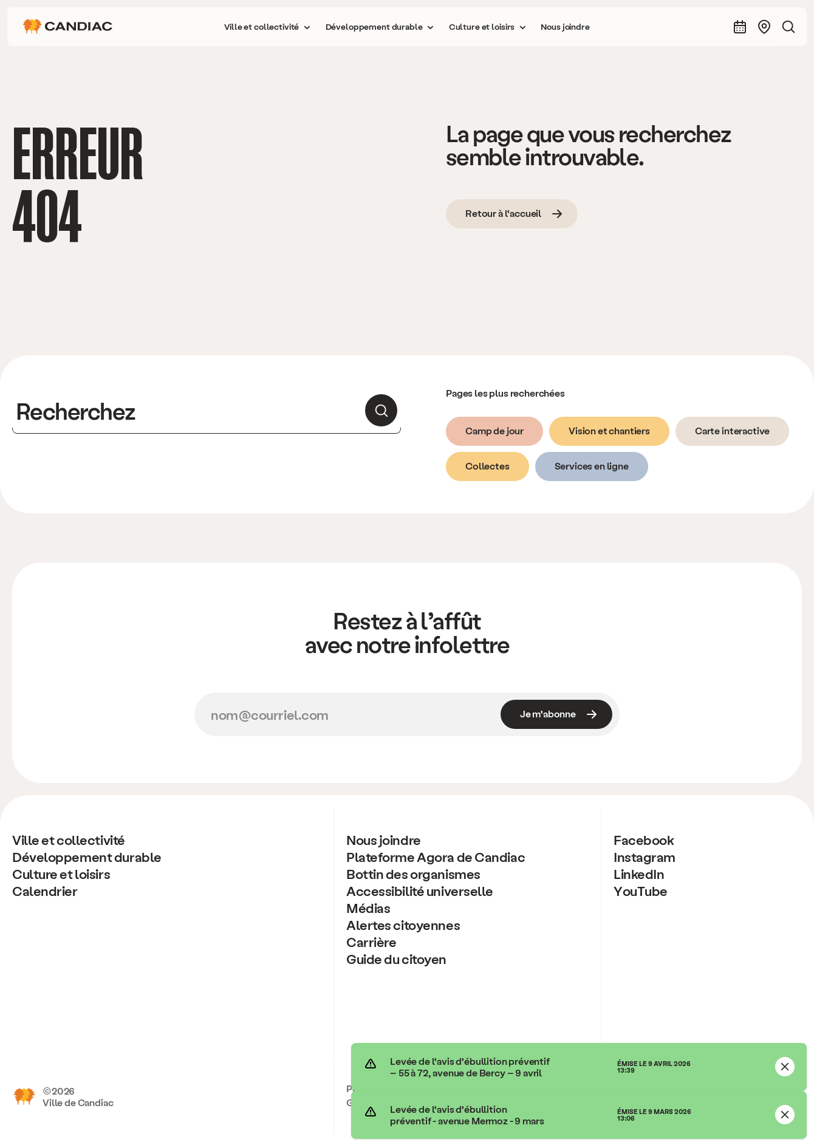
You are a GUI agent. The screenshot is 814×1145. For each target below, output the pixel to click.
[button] (267, 26)
